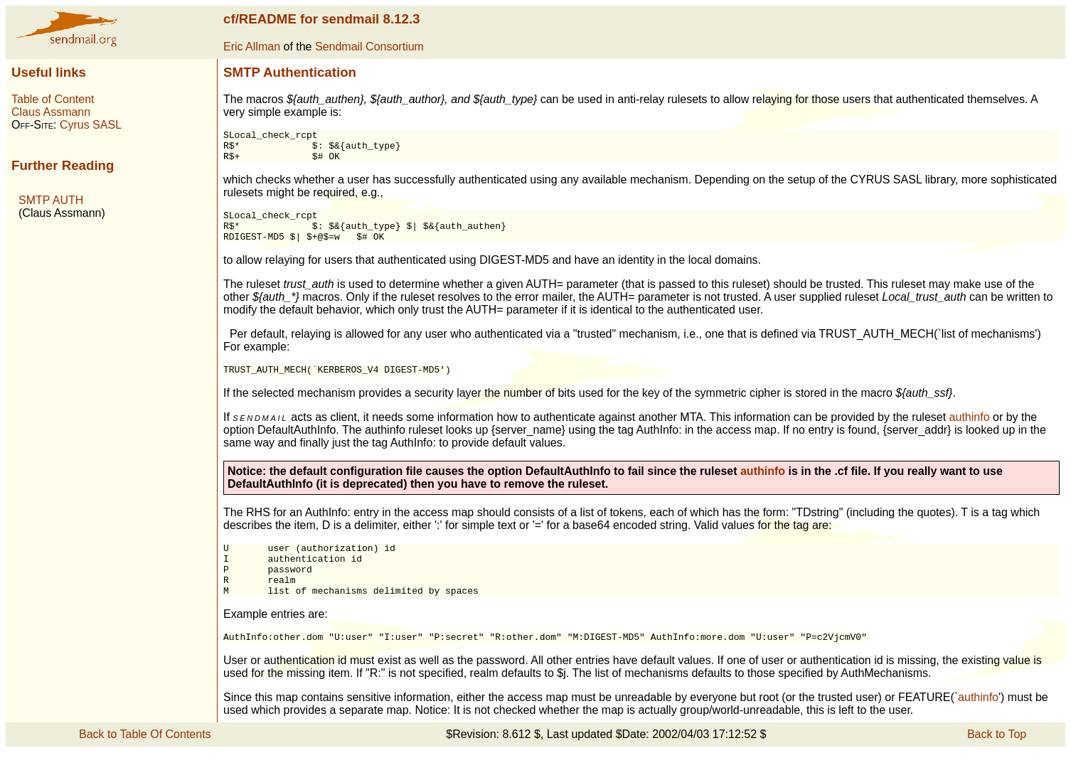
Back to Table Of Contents (145, 762)
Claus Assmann (50, 112)
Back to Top (996, 762)
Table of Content (53, 99)
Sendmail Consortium (369, 47)
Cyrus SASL (91, 125)
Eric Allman (251, 47)
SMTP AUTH (50, 200)
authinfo (969, 432)
